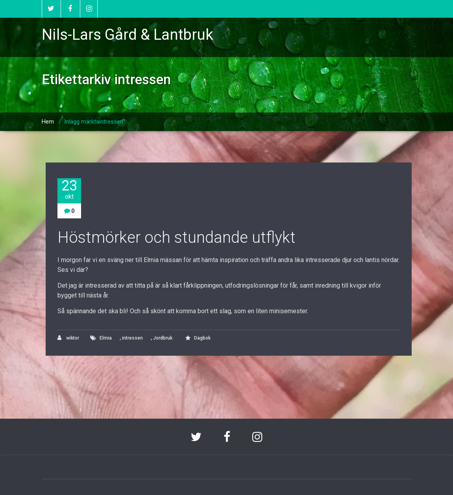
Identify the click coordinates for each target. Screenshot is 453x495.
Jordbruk (162, 338)
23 (69, 189)
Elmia (106, 338)
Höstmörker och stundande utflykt (176, 237)
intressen (132, 338)
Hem (48, 121)
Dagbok (202, 338)
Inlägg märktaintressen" (94, 121)
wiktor (68, 338)
